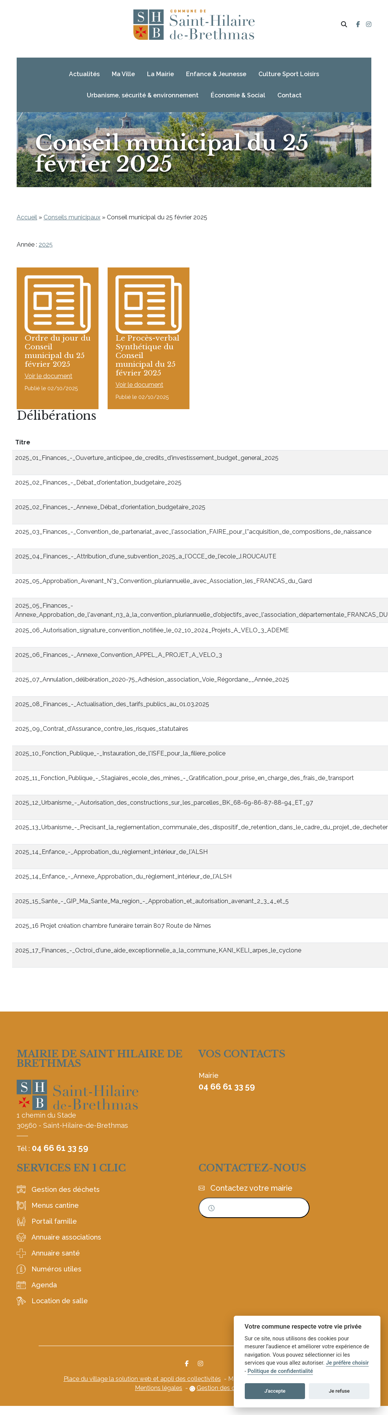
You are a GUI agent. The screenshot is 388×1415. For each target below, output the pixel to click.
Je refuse (339, 1391)
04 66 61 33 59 (60, 1157)
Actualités (84, 74)
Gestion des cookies (225, 1397)
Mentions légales (158, 1397)
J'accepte (275, 1391)
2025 (46, 244)
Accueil (27, 217)
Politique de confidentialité (280, 1371)
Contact (289, 95)
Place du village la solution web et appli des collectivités (142, 1388)
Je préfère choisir (347, 1363)
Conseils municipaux (72, 217)
